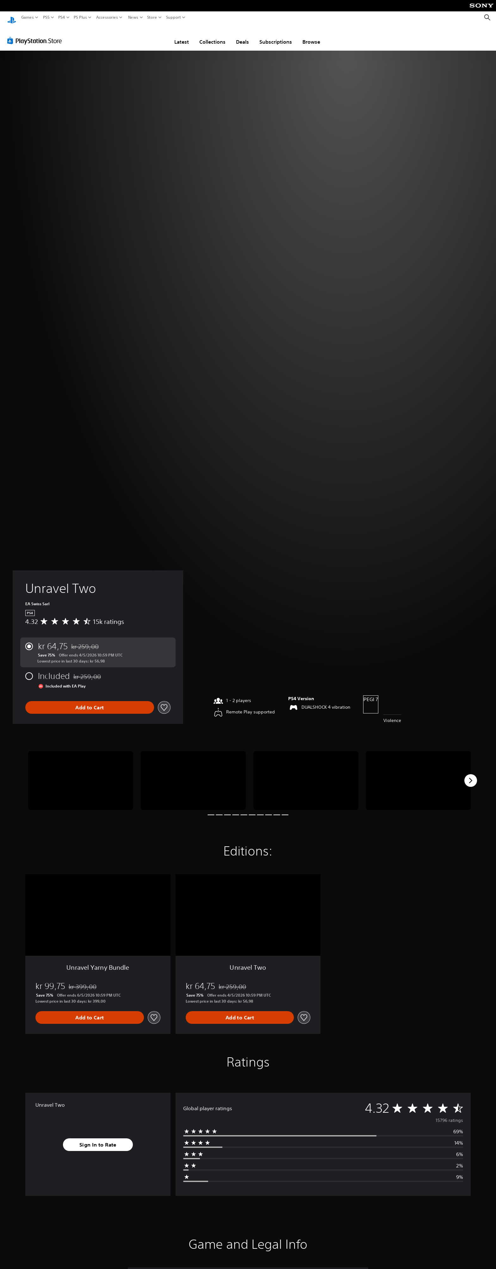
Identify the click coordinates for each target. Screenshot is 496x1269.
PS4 (61, 17)
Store (152, 17)
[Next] (470, 774)
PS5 (46, 17)
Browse (311, 36)
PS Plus (80, 17)
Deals (242, 36)
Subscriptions (275, 36)
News (133, 17)
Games (27, 17)
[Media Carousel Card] (80, 774)
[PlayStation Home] (11, 17)
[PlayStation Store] (36, 34)
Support (173, 17)
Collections (212, 36)
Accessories (107, 17)
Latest (181, 36)
